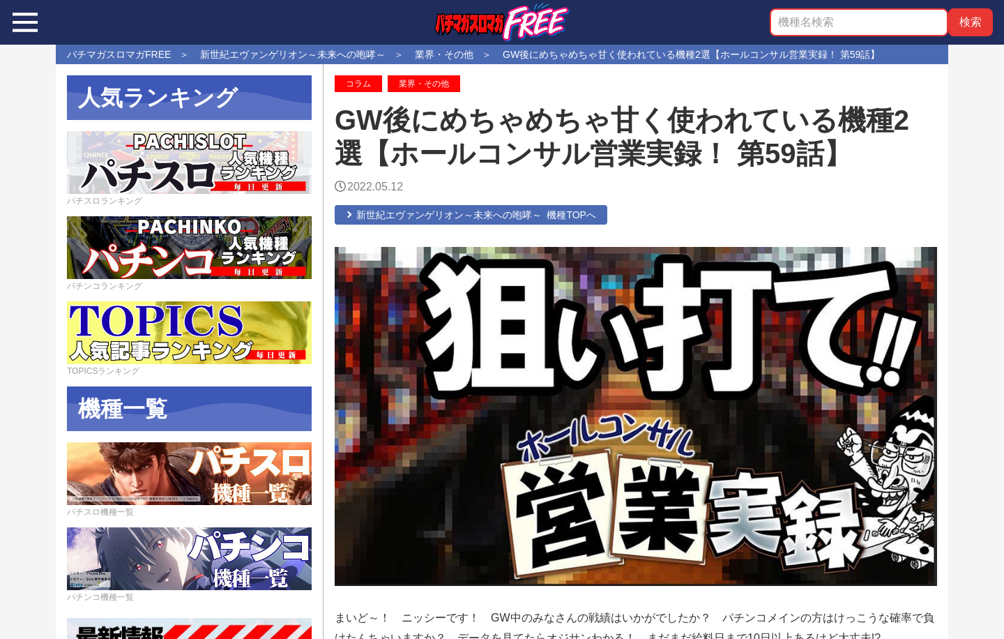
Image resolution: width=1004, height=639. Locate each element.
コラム (358, 84)
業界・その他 (424, 84)
